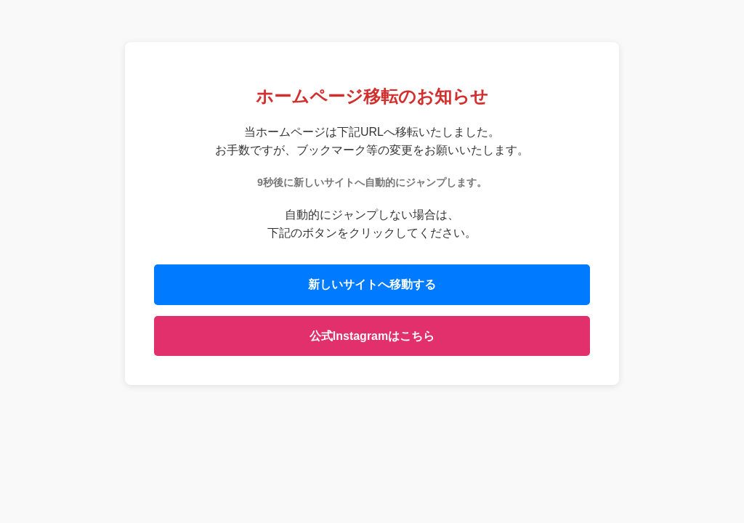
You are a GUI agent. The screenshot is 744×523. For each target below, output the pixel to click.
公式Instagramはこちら (372, 336)
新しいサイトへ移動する (372, 284)
